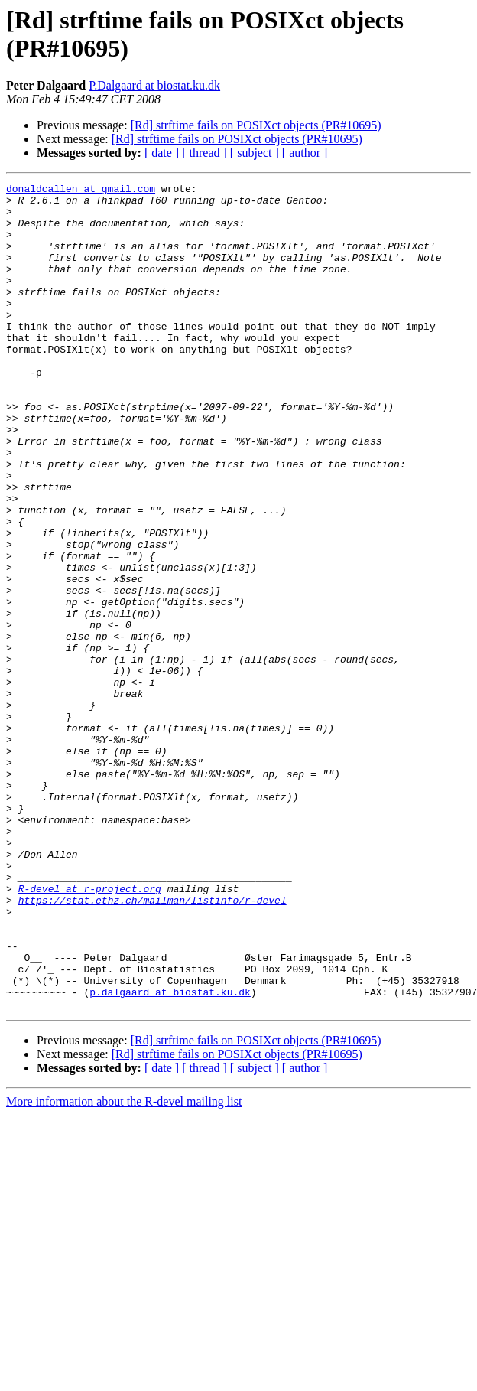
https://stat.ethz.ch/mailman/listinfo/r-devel (152, 1044)
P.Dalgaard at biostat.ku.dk (154, 85)
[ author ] (305, 152)
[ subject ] (254, 152)
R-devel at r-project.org (89, 1031)
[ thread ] (204, 152)
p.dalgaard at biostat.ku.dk (170, 1154)
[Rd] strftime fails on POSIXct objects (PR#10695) (256, 125)
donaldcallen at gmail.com (80, 190)
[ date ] (161, 152)
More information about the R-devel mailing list (124, 1266)
